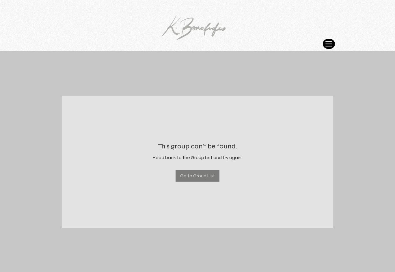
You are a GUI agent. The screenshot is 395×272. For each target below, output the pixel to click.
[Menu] (329, 44)
